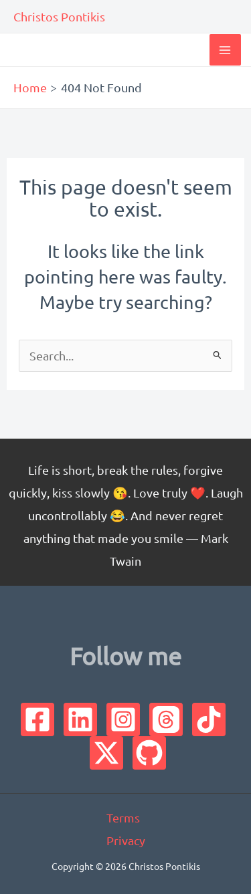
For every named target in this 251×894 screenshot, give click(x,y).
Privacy (125, 840)
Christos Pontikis (59, 16)
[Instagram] (123, 719)
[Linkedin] (80, 719)
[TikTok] (209, 719)
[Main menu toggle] (225, 50)
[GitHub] (149, 753)
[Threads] (166, 719)
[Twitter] (106, 753)
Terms (123, 817)
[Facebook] (37, 719)
